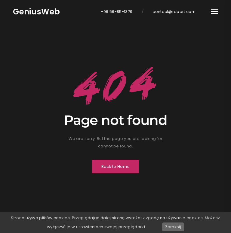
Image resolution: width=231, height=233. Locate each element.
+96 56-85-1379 (117, 11)
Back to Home (115, 166)
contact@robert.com (174, 11)
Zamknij (173, 227)
